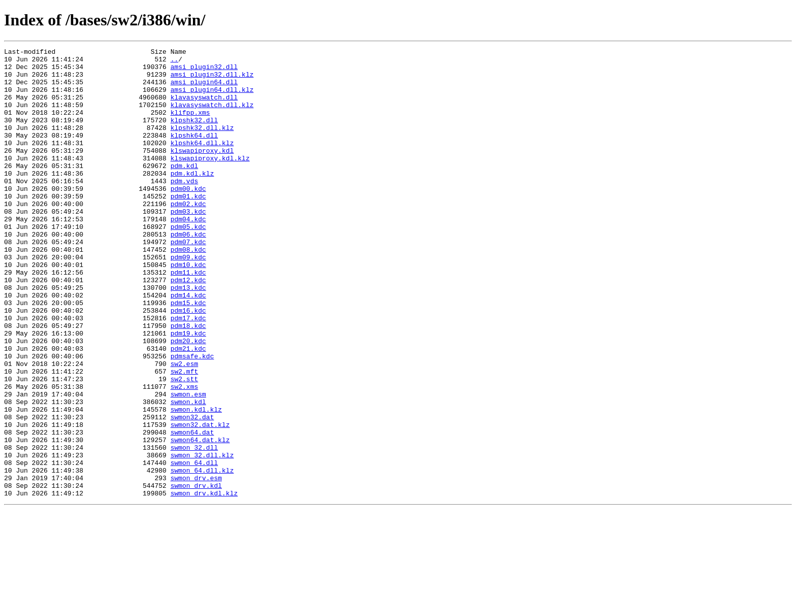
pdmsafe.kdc (192, 418)
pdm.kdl (184, 189)
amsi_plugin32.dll (204, 71)
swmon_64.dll (194, 546)
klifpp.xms (190, 125)
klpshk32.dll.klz (202, 144)
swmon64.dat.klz (200, 518)
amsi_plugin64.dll (204, 89)
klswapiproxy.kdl (202, 171)
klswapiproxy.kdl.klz (210, 180)
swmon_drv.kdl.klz (204, 582)
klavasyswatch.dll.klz (212, 116)
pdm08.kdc (188, 290)
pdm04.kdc (188, 253)
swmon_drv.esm (196, 564)
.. (175, 61)
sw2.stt (184, 445)
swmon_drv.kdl (196, 573)
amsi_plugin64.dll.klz (212, 98)
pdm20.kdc (188, 400)
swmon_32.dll (194, 528)
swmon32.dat (192, 491)
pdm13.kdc (188, 336)
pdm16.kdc (188, 363)
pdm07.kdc (188, 281)
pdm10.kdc (188, 308)
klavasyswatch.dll (204, 107)
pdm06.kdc (188, 272)
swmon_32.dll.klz (202, 537)
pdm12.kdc (188, 326)
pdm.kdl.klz (192, 199)
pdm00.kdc (188, 217)
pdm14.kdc (188, 345)
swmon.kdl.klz (196, 482)
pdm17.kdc (188, 372)
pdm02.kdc (188, 235)
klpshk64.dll (194, 153)
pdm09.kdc (188, 299)
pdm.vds (184, 208)
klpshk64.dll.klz (202, 162)
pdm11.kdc (188, 317)
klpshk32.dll (194, 135)
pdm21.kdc (188, 409)
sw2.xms (184, 454)
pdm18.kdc (188, 381)
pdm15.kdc (188, 354)
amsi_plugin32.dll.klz (212, 80)
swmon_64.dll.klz (202, 555)
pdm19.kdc (188, 390)
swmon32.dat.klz (200, 500)
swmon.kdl (188, 473)
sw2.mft (184, 436)
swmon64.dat (192, 509)
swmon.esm (188, 464)
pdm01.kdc (188, 226)
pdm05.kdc (188, 263)
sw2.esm (184, 427)
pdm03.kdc (188, 244)
